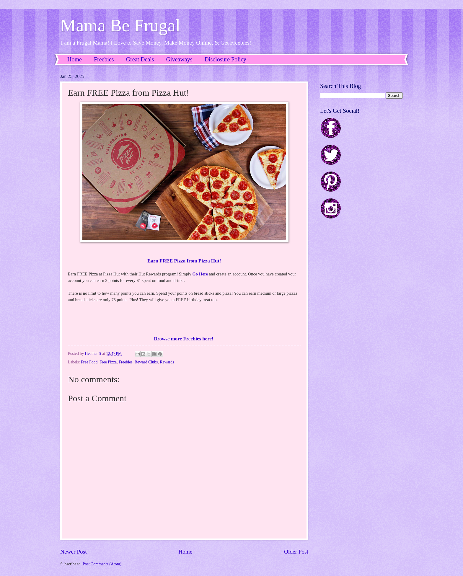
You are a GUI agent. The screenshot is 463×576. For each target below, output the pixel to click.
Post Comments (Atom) (102, 564)
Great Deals (140, 59)
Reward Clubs (146, 362)
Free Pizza (108, 362)
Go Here (200, 274)
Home (74, 59)
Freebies (104, 59)
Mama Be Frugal (120, 25)
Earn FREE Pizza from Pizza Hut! (184, 261)
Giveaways (179, 59)
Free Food (89, 362)
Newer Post (73, 552)
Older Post (296, 552)
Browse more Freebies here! (184, 339)
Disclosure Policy (225, 59)
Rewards (167, 362)
